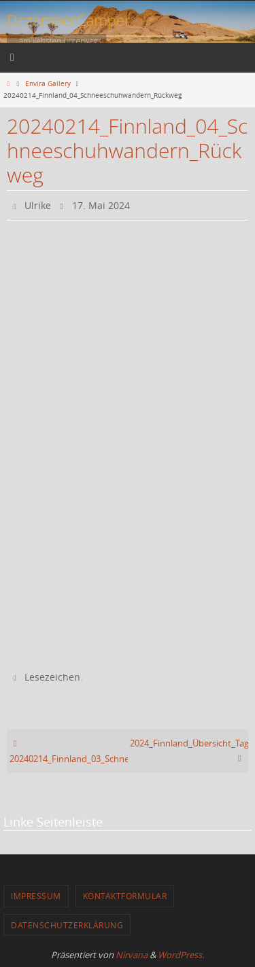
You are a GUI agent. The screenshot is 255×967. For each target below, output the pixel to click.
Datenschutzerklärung (67, 924)
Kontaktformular (125, 895)
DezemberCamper (69, 20)
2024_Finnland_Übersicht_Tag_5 (189, 751)
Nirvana (132, 955)
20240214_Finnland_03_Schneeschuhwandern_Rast (69, 751)
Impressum (36, 895)
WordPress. (181, 955)
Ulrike (37, 205)
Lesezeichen (52, 676)
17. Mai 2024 (101, 205)
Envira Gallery (48, 83)
